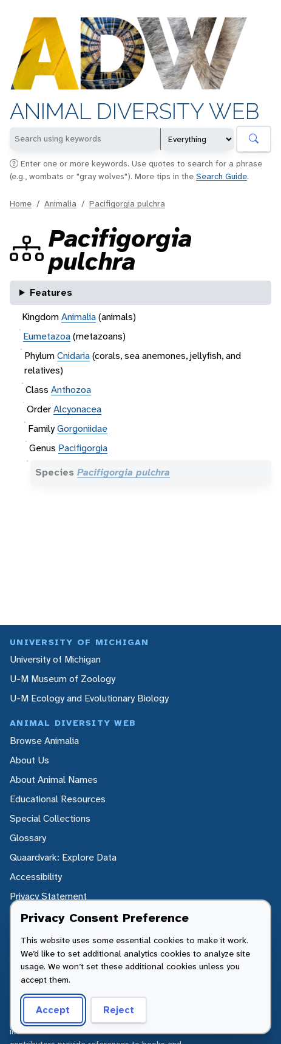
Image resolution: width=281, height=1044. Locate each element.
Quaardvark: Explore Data (63, 857)
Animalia (60, 203)
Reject (118, 1009)
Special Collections (50, 818)
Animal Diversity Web (134, 111)
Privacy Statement (48, 896)
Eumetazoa (46, 336)
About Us (29, 760)
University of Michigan (55, 659)
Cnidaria (73, 355)
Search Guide (221, 176)
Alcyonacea (77, 409)
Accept (53, 1009)
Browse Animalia (44, 740)
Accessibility (36, 876)
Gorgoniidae (82, 428)
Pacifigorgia (82, 448)
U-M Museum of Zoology (62, 678)
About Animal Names (54, 779)
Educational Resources (58, 799)
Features (51, 292)
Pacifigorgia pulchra (127, 203)
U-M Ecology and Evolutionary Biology (89, 698)
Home (21, 203)
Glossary (28, 837)
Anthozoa (71, 389)
